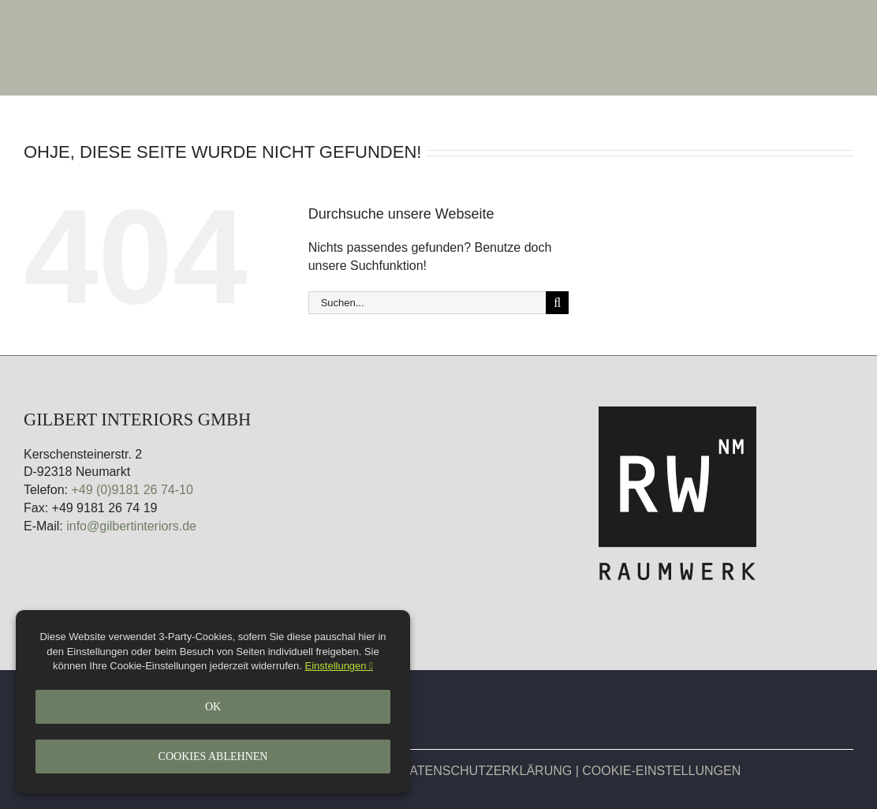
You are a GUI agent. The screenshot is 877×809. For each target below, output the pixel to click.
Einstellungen (339, 666)
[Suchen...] (427, 302)
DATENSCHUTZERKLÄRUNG (487, 770)
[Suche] (557, 302)
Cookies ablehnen (213, 756)
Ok (213, 707)
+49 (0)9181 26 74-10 (131, 489)
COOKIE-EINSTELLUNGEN (661, 770)
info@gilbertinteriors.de (131, 526)
